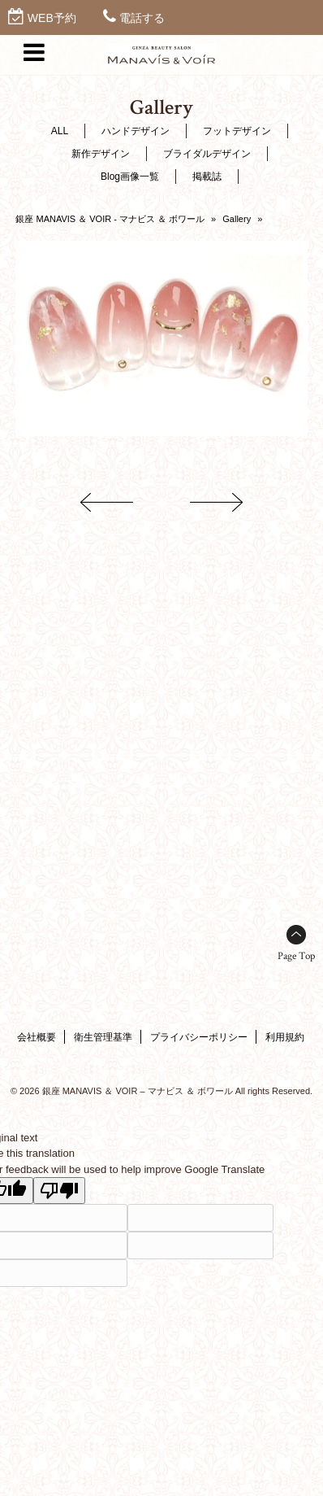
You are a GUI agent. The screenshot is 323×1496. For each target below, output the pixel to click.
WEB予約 (52, 17)
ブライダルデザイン (207, 153)
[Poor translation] (59, 1190)
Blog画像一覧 (130, 176)
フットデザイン (237, 131)
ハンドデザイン (135, 131)
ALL (59, 131)
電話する (142, 17)
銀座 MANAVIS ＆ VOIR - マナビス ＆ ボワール (110, 219)
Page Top (296, 956)
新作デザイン (100, 153)
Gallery (236, 219)
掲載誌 (207, 176)
